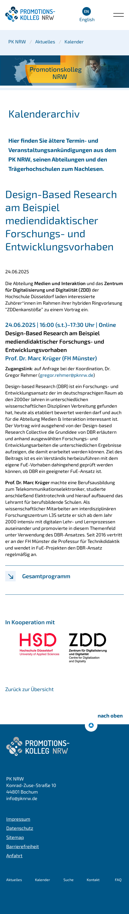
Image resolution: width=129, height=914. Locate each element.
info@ (21, 798)
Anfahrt (14, 855)
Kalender (74, 41)
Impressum (18, 819)
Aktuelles (45, 41)
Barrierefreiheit (22, 846)
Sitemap (15, 837)
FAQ (118, 879)
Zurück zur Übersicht (29, 689)
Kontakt (93, 879)
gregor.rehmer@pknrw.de (66, 375)
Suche (68, 879)
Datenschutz (19, 828)
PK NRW (17, 41)
